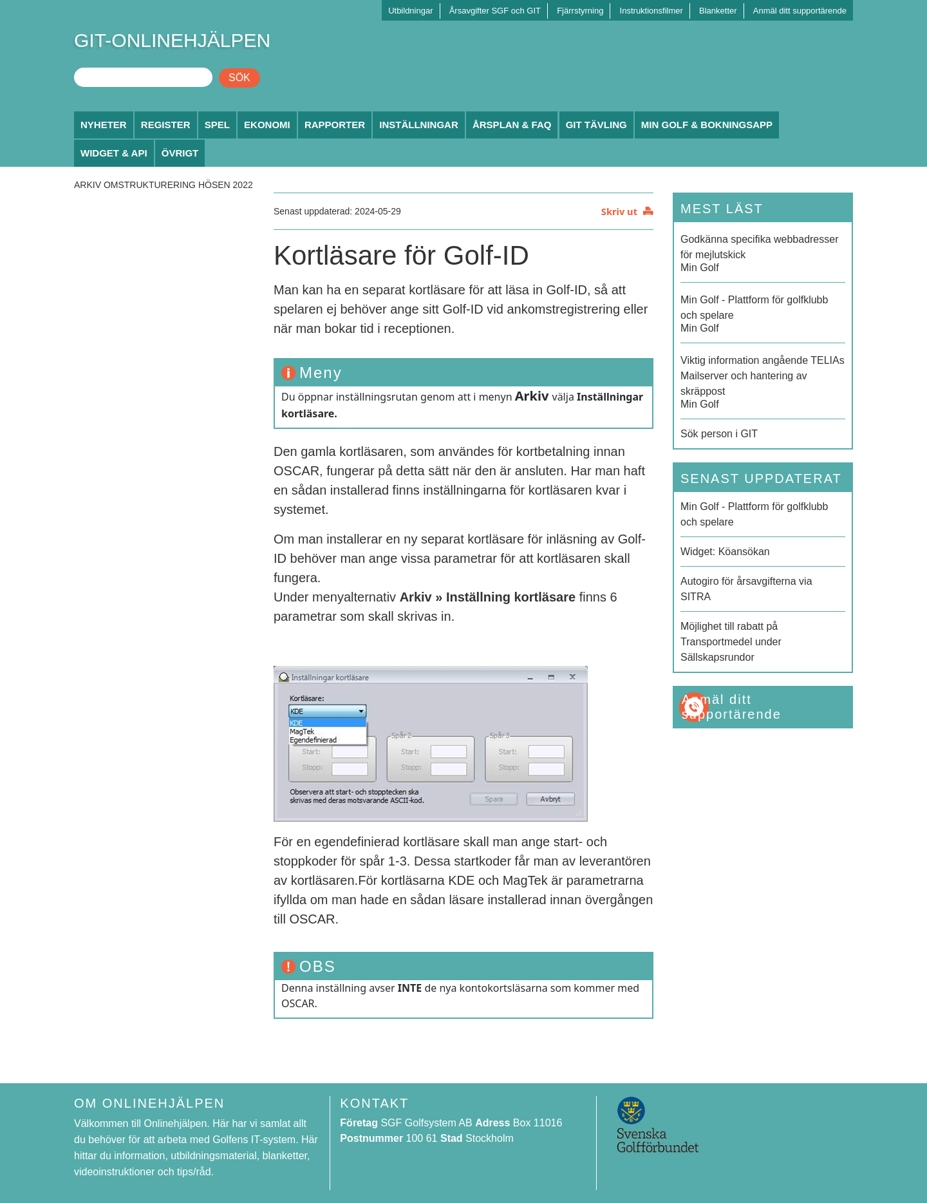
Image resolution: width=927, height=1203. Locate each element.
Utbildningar (410, 10)
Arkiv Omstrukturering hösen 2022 (163, 185)
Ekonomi (267, 124)
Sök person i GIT (719, 433)
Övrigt (180, 152)
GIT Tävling (596, 124)
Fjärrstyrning (580, 10)
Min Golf (762, 252)
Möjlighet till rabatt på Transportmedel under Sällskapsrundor (731, 642)
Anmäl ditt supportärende (800, 10)
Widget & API (113, 152)
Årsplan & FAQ (512, 124)
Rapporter (334, 124)
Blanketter (718, 10)
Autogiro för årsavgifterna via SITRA (746, 589)
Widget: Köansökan (725, 551)
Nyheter (103, 124)
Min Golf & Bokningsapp (706, 124)
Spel (217, 124)
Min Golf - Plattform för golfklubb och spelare (754, 514)
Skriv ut (619, 211)
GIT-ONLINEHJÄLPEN (172, 40)
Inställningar (418, 124)
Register (166, 124)
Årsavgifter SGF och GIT (495, 10)
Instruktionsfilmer (651, 10)
